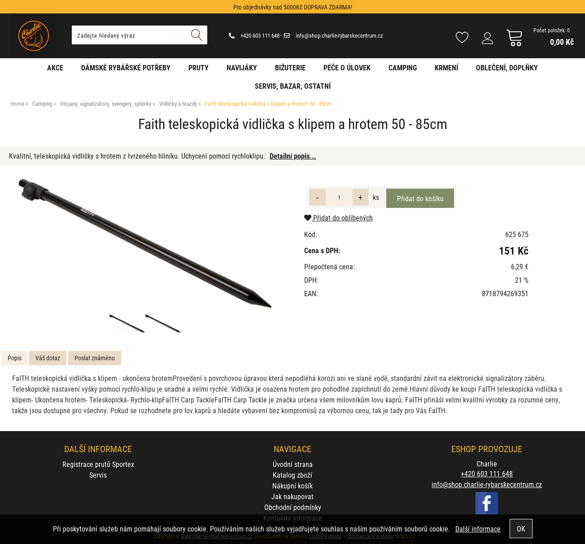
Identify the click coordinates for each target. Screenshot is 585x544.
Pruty (198, 67)
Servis (98, 474)
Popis (15, 358)
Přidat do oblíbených (338, 217)
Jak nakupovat (292, 496)
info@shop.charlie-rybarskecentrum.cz (333, 35)
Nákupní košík (292, 485)
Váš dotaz (47, 358)
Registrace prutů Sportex (98, 464)
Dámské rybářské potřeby (125, 67)
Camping (403, 67)
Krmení (446, 67)
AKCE (55, 67)
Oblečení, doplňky (507, 67)
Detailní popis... (293, 155)
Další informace (478, 528)
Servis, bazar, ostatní (293, 86)
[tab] (14, 358)
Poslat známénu (94, 358)
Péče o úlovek (347, 67)
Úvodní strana (293, 464)
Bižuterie (290, 67)
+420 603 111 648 (254, 35)
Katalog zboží (292, 474)
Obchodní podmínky (292, 507)
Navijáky (242, 67)
